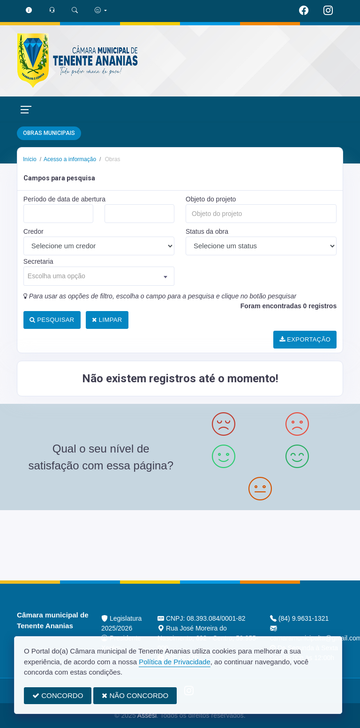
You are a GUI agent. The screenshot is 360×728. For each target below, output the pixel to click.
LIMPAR (107, 319)
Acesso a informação (70, 159)
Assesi (147, 715)
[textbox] (99, 276)
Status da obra (207, 231)
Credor (33, 231)
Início (30, 159)
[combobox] (98, 276)
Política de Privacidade (174, 662)
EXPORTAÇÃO (304, 339)
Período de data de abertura (64, 199)
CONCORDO (57, 695)
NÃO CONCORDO (135, 695)
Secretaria (38, 261)
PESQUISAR (52, 319)
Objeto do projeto (211, 199)
